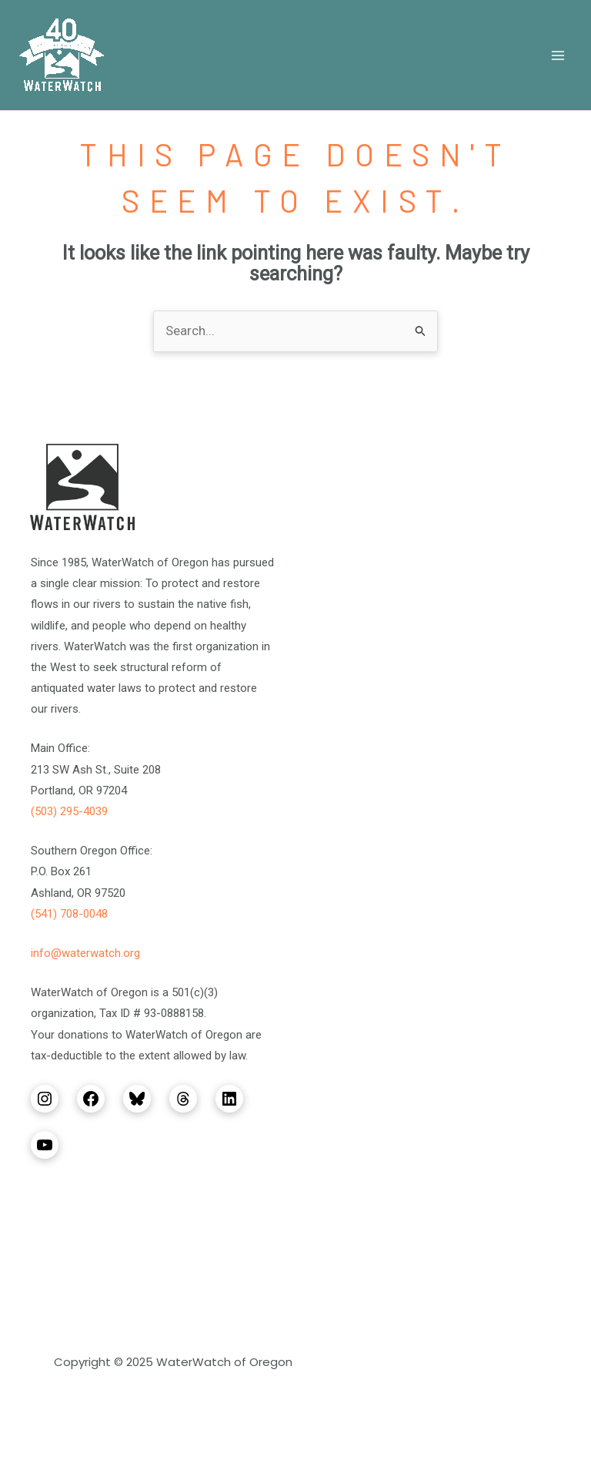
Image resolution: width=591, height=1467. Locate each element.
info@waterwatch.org (85, 953)
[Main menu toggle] (558, 55)
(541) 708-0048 (69, 914)
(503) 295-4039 (69, 811)
